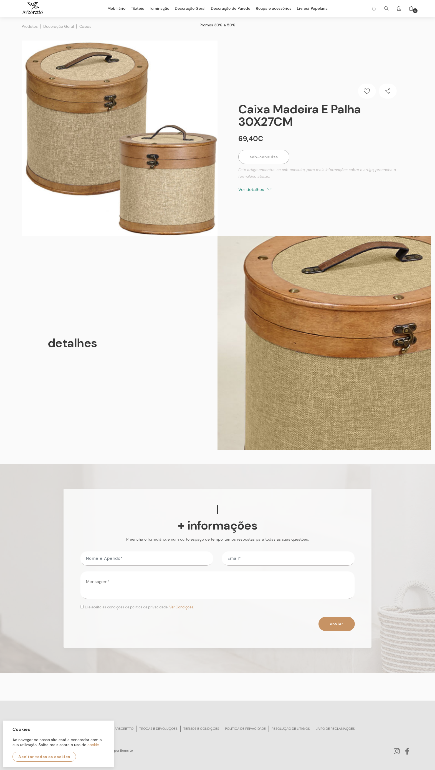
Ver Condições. (181, 607)
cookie (93, 744)
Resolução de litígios (291, 728)
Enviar (336, 623)
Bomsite (126, 750)
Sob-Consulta (264, 156)
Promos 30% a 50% (217, 24)
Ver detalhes (255, 189)
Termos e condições (201, 728)
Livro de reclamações (335, 728)
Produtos (30, 26)
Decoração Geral (58, 26)
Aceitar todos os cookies (44, 756)
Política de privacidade (245, 728)
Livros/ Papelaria (312, 8)
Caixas (85, 26)
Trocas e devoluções (158, 728)
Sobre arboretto (118, 728)
